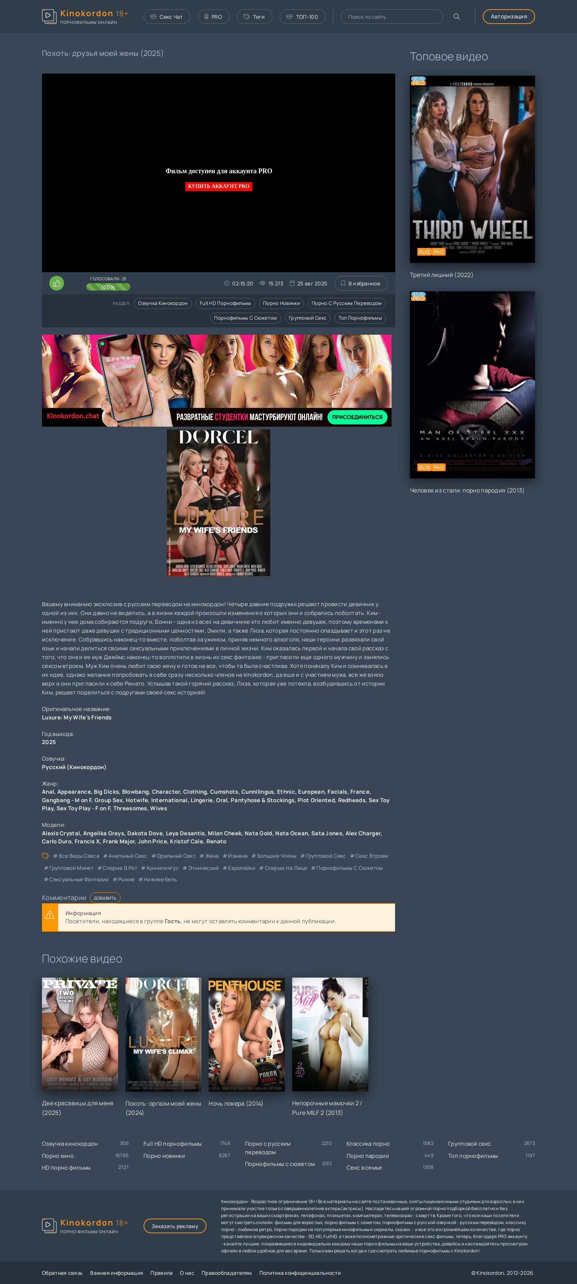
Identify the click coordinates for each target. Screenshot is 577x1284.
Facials (337, 792)
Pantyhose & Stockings (262, 800)
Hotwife (137, 800)
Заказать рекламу (175, 1226)
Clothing (195, 792)
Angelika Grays (103, 833)
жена (212, 855)
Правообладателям (227, 1272)
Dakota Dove (145, 833)
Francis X (87, 841)
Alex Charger (363, 833)
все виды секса (79, 855)
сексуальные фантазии (79, 879)
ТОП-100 (302, 16)
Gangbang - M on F (66, 800)
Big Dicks (106, 792)
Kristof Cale (186, 841)
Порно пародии (368, 1156)
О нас (187, 1272)
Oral (221, 800)
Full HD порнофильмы (225, 303)
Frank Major (119, 841)
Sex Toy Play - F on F (83, 808)
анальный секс (128, 855)
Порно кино (58, 1156)
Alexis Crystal (61, 833)
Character (166, 792)
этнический (203, 867)
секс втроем (371, 855)
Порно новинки (281, 303)
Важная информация (116, 1272)
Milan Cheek (224, 833)
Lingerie (202, 800)
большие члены (277, 855)
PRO (213, 16)
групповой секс (326, 855)
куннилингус (163, 867)
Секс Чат (166, 16)
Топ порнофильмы (360, 317)
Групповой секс (307, 317)
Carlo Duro (56, 841)
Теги (254, 16)
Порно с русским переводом (347, 303)
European (311, 792)
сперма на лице (286, 867)
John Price (152, 841)
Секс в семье (364, 1167)
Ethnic (286, 792)
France (359, 792)
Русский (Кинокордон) (74, 767)
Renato (216, 841)
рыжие (126, 879)
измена (238, 855)
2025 (49, 742)
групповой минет (71, 867)
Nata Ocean (291, 833)
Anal (48, 792)
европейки (241, 867)
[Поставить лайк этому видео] (56, 283)
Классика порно (368, 1144)
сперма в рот (120, 867)
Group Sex (109, 800)
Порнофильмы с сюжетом (245, 317)
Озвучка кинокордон (163, 303)
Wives (158, 808)
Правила (162, 1272)
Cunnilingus (257, 792)
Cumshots (224, 792)
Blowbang (135, 792)
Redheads (351, 800)
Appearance (74, 792)
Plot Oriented (316, 800)
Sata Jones (326, 833)
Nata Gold (258, 833)
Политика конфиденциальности (300, 1272)
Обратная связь (62, 1272)
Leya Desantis (185, 833)
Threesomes (130, 808)
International (169, 800)
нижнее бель (160, 879)
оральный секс (176, 855)
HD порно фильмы (66, 1167)
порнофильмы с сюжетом (349, 867)
